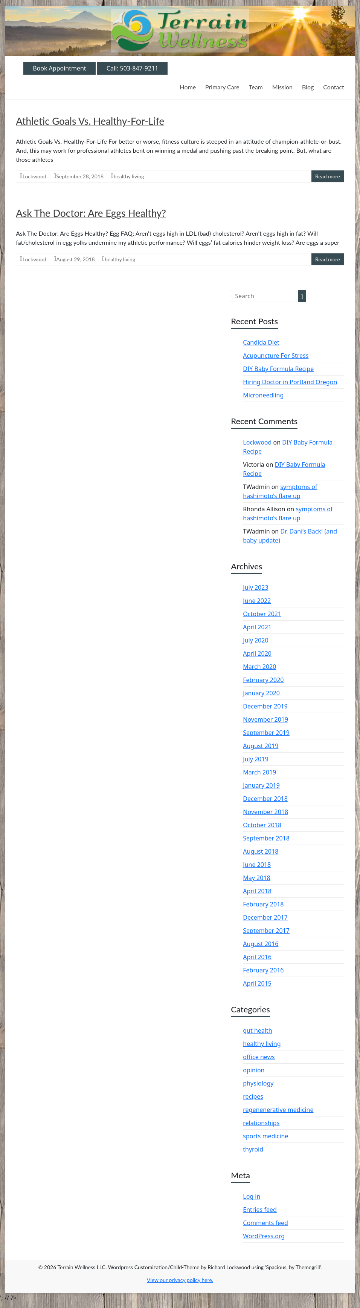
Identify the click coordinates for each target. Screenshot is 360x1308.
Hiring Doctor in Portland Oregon (290, 382)
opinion (253, 1070)
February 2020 (263, 680)
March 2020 (259, 666)
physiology (258, 1083)
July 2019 (255, 759)
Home (188, 86)
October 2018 (262, 825)
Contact (333, 86)
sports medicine (265, 1136)
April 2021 (257, 627)
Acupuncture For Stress (275, 355)
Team (256, 86)
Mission (282, 86)
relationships (261, 1123)
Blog (308, 86)
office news (259, 1057)
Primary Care (222, 86)
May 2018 (256, 878)
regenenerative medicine (278, 1110)
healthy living (129, 176)
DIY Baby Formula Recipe (278, 369)
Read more (327, 176)
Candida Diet (261, 342)
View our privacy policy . (180, 1280)
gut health (257, 1030)
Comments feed (265, 1223)
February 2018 (263, 904)
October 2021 (262, 614)
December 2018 (265, 798)
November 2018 (265, 812)
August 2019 (260, 746)
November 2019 (265, 719)
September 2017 (266, 930)
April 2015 (257, 983)
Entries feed (260, 1209)
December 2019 (265, 706)
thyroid (253, 1149)
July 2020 (255, 640)
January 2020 (261, 693)
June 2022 (257, 600)
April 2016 (257, 957)
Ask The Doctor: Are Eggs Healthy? (91, 213)
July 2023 (255, 587)
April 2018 (257, 891)
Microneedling (263, 395)
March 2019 (259, 772)
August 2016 (260, 944)
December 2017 (265, 917)
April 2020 (257, 653)
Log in (251, 1196)
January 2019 (261, 785)
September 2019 (266, 732)
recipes (253, 1096)
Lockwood (34, 176)
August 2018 (260, 851)
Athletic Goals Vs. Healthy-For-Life (90, 121)
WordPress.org (264, 1236)
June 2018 (257, 864)
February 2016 (263, 970)
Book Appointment (59, 68)
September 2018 (266, 838)
